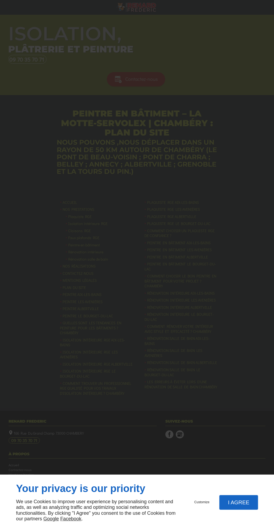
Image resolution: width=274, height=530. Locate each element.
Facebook (70, 518)
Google (51, 518)
